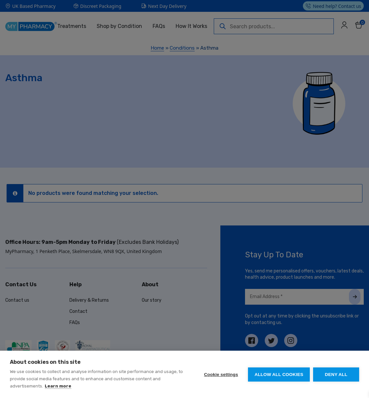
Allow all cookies (279, 374)
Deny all (336, 374)
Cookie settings (221, 374)
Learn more (58, 386)
